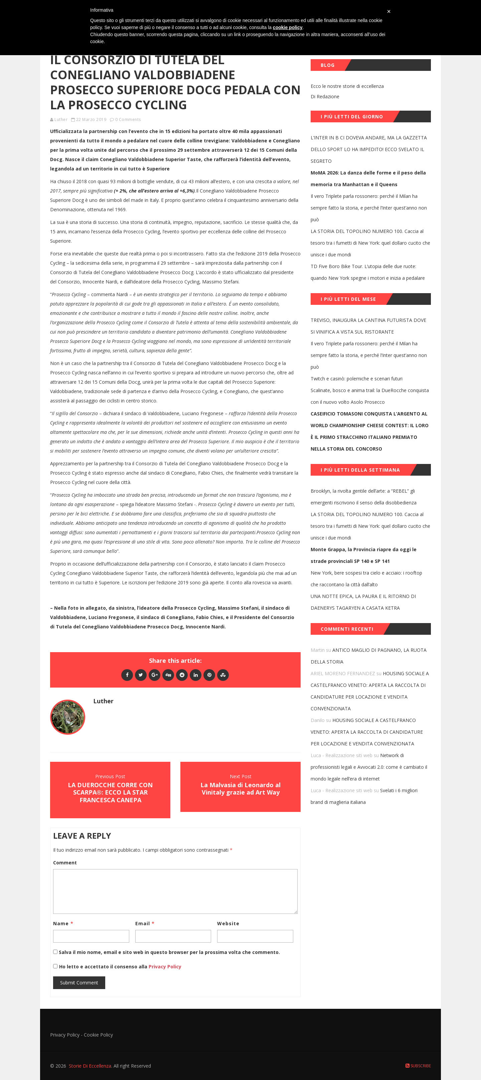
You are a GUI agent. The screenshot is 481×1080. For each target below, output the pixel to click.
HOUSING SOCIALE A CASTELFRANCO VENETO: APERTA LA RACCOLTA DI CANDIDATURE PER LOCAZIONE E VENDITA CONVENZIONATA (367, 732)
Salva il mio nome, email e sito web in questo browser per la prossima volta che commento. (169, 952)
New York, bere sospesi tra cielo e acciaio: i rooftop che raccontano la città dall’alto (366, 579)
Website (228, 923)
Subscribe (418, 1066)
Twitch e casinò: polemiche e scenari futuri (357, 378)
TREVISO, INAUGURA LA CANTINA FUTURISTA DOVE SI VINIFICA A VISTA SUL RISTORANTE (368, 326)
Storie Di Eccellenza (90, 1066)
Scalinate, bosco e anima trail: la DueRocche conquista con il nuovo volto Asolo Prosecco (370, 396)
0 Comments (128, 119)
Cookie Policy (98, 1035)
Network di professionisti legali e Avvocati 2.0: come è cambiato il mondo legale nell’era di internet (369, 767)
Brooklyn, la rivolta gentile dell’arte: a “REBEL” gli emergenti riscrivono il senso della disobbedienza (364, 497)
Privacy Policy (164, 966)
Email (145, 923)
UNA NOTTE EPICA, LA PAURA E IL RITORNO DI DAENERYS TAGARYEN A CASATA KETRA (363, 602)
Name (63, 923)
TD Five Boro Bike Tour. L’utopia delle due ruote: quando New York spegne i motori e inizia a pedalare (368, 272)
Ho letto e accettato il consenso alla (103, 966)
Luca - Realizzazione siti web (341, 755)
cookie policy (288, 27)
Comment (65, 862)
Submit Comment (79, 982)
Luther (60, 119)
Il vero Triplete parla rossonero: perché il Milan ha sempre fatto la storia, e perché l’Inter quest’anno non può (369, 208)
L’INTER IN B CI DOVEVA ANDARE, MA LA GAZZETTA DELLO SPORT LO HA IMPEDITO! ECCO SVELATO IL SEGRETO (369, 149)
